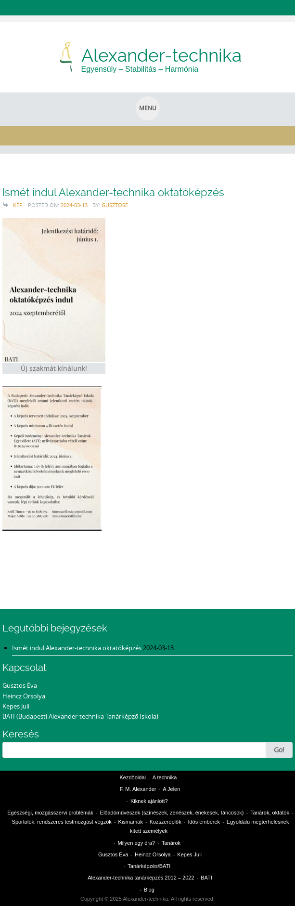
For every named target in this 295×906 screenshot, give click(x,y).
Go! (279, 749)
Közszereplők (165, 822)
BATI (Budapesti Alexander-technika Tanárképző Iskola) (80, 716)
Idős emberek (204, 822)
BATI (206, 877)
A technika (165, 777)
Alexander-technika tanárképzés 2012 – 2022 (141, 877)
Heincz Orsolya (23, 696)
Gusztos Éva (19, 685)
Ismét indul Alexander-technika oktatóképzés (113, 192)
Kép (18, 205)
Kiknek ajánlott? (149, 801)
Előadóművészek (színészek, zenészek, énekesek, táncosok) (172, 812)
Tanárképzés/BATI (149, 866)
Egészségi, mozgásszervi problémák (50, 812)
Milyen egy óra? (136, 843)
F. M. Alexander (138, 789)
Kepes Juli (15, 706)
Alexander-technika (161, 55)
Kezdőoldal (133, 777)
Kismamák (130, 822)
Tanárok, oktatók (269, 812)
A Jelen (171, 789)
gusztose (115, 205)
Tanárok (171, 843)
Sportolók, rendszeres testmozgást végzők (62, 822)
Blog (149, 890)
